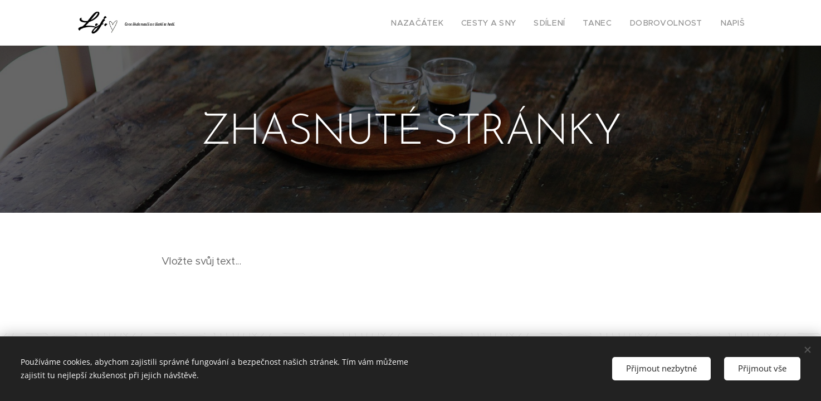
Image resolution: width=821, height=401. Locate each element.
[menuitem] (442, 23)
